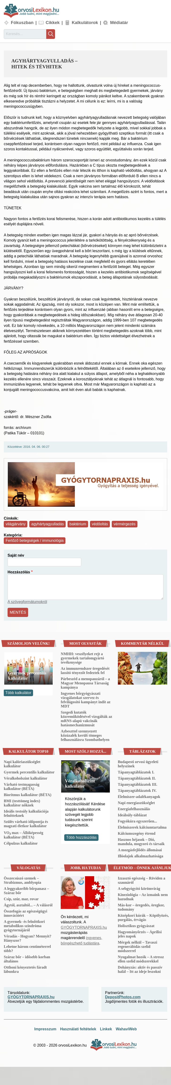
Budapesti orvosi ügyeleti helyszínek (138, 763)
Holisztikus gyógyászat (136, 925)
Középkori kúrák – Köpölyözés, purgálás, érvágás (143, 917)
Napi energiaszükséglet (136, 802)
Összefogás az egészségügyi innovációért (25, 912)
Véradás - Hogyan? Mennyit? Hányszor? (27, 937)
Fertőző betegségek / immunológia (35, 540)
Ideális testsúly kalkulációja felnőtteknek (26, 813)
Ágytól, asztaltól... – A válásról (28, 904)
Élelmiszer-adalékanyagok (139, 796)
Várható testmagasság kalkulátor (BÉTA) (21, 786)
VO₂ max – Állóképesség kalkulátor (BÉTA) (23, 834)
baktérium (77, 524)
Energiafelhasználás (134, 808)
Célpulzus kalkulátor (21, 843)
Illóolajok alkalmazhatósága (140, 855)
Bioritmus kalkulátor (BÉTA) (27, 794)
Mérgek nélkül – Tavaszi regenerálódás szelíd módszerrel (137, 946)
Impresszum (45, 1029)
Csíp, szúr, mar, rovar (21, 898)
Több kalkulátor (18, 692)
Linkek (106, 1029)
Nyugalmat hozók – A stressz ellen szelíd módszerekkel (141, 958)
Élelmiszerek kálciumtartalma (142, 827)
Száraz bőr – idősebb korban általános (27, 958)
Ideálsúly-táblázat (132, 814)
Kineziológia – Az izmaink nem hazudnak (143, 896)
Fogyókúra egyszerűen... (137, 820)
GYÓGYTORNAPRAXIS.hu (84, 927)
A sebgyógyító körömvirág (139, 888)
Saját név (16, 555)
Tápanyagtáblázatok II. (137, 778)
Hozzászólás (19, 572)
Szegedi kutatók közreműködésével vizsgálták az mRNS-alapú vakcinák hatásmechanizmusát (86, 718)
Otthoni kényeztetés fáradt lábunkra (25, 969)
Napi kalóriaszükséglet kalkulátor (22, 763)
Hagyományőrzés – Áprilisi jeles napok (140, 933)
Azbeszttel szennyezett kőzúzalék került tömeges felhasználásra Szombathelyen (85, 734)
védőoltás (100, 524)
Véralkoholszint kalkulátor (25, 778)
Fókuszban (22, 22)
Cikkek (53, 22)
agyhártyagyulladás (47, 524)
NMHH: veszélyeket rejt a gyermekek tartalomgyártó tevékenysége (82, 657)
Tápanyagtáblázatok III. (137, 784)
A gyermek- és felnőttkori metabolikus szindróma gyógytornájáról (24, 925)
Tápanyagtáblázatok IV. (137, 790)
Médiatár (119, 22)
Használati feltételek (78, 1029)
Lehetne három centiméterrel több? (27, 948)
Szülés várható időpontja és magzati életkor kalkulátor (26, 823)
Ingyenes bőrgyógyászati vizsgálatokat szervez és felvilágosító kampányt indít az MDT (85, 699)
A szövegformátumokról (27, 602)
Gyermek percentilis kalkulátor (27, 675)
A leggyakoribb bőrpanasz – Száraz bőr (26, 890)
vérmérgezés (124, 524)
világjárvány (16, 524)
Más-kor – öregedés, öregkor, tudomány (141, 906)
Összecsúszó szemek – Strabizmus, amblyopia (22, 879)
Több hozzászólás (81, 837)
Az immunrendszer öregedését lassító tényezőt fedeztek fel (85, 670)
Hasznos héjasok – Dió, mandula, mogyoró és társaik (141, 841)
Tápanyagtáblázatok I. (136, 771)
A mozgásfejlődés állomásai (140, 849)
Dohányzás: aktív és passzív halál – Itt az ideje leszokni (140, 969)
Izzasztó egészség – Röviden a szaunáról (141, 879)
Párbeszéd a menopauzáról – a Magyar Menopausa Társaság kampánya (85, 682)
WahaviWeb (126, 1029)
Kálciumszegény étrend (136, 833)
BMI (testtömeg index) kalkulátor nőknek (22, 802)
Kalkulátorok (85, 22)
